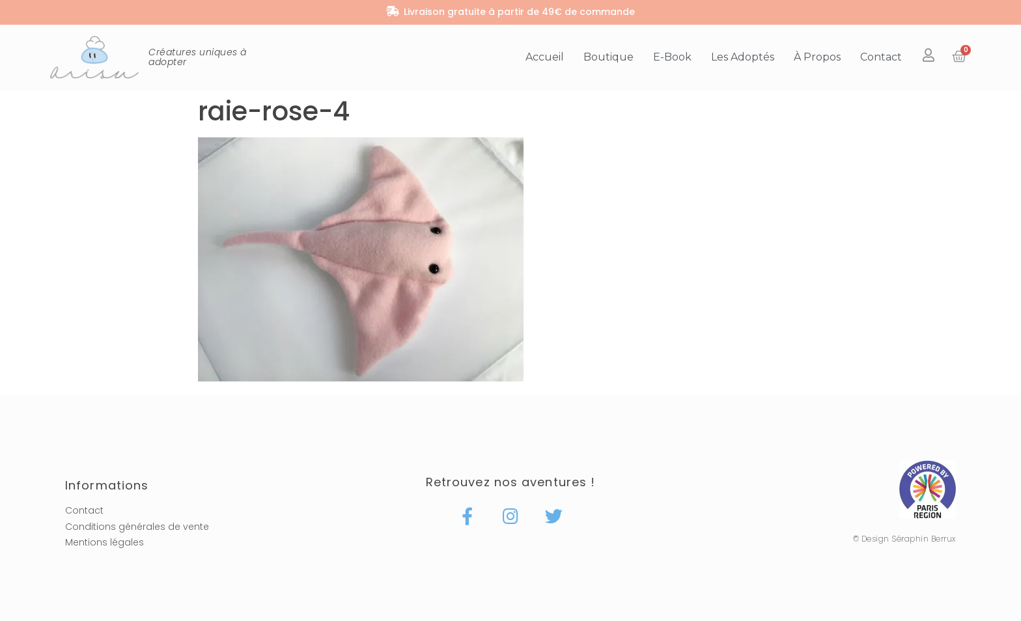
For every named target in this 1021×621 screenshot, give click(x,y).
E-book (672, 57)
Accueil (544, 57)
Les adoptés (742, 57)
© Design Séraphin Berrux (904, 538)
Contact (881, 57)
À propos (817, 57)
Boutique (608, 57)
